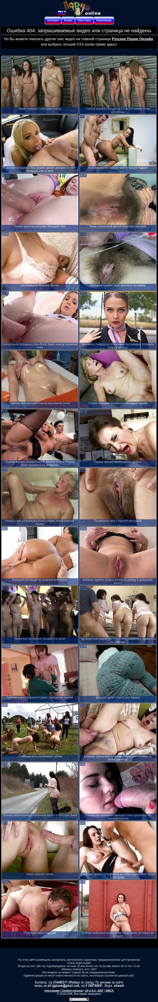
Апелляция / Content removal (63, 990)
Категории (53, 20)
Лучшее (68, 20)
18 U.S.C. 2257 (94, 990)
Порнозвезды (103, 20)
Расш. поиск (84, 20)
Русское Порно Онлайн (132, 39)
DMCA (110, 990)
